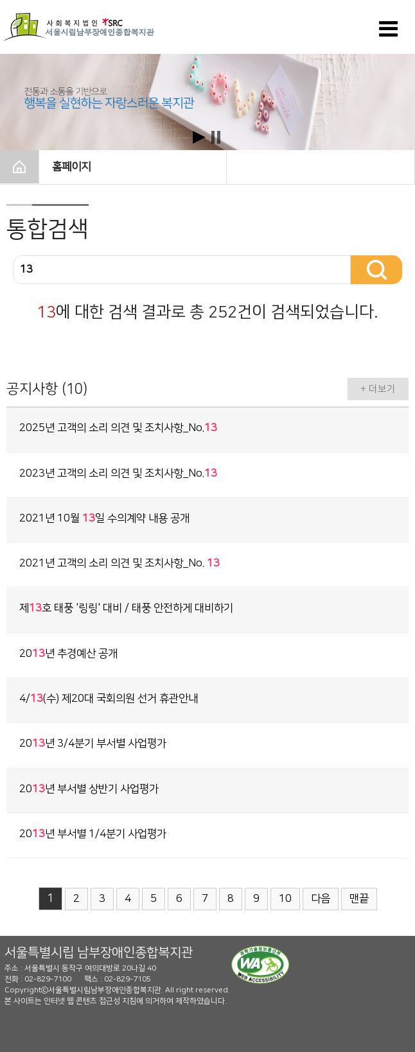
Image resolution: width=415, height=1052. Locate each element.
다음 (320, 898)
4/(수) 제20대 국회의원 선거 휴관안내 (108, 698)
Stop (215, 137)
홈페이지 (133, 166)
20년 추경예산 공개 (68, 653)
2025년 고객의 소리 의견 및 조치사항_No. (118, 428)
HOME (19, 166)
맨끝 (359, 898)
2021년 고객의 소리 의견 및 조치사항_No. (119, 563)
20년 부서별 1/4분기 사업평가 (92, 834)
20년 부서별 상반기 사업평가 (89, 789)
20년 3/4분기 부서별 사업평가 (92, 743)
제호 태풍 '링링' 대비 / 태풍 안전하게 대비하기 (126, 608)
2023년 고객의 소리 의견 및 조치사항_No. (118, 473)
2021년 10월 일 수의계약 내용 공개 (104, 518)
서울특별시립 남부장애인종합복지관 (98, 953)
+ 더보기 (378, 389)
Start (199, 137)
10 (285, 898)
